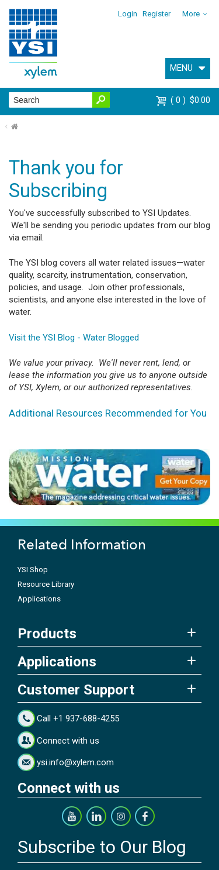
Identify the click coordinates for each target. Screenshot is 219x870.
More (191, 13)
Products (47, 633)
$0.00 (190, 100)
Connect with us (68, 740)
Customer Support (76, 690)
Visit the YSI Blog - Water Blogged (74, 337)
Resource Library (46, 584)
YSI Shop (33, 569)
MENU (181, 68)
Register (156, 13)
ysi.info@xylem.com (75, 762)
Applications (39, 598)
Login (127, 13)
